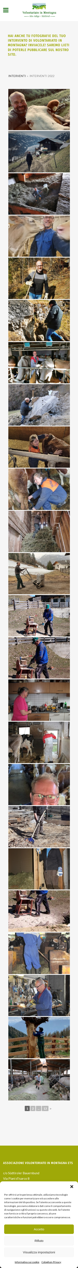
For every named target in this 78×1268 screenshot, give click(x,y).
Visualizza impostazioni (39, 1252)
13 (45, 1108)
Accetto (39, 1229)
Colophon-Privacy (51, 1262)
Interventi (17, 76)
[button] (72, 1187)
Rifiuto (39, 1240)
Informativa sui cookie (27, 1262)
